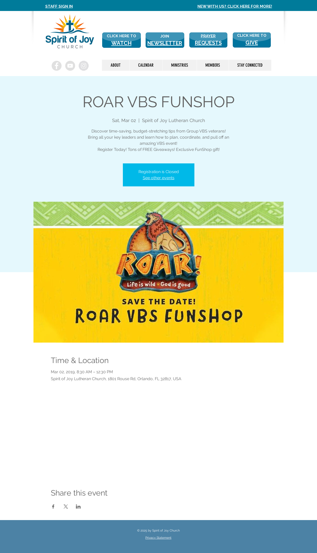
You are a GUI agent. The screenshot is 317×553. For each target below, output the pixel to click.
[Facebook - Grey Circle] (57, 66)
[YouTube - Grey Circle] (70, 66)
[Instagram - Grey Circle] (84, 66)
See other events (158, 177)
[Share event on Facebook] (53, 506)
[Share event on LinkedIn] (78, 506)
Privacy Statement (158, 537)
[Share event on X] (65, 506)
